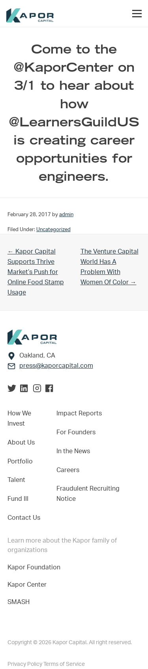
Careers (67, 470)
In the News (73, 451)
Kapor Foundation (35, 567)
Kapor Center (28, 585)
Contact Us (23, 518)
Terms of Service (64, 664)
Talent (16, 480)
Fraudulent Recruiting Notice (88, 494)
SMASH (18, 602)
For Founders (76, 432)
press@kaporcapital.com (56, 366)
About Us (21, 442)
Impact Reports (79, 413)
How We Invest (19, 418)
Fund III (17, 499)
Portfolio (20, 461)
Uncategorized (53, 229)
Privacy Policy (25, 664)
